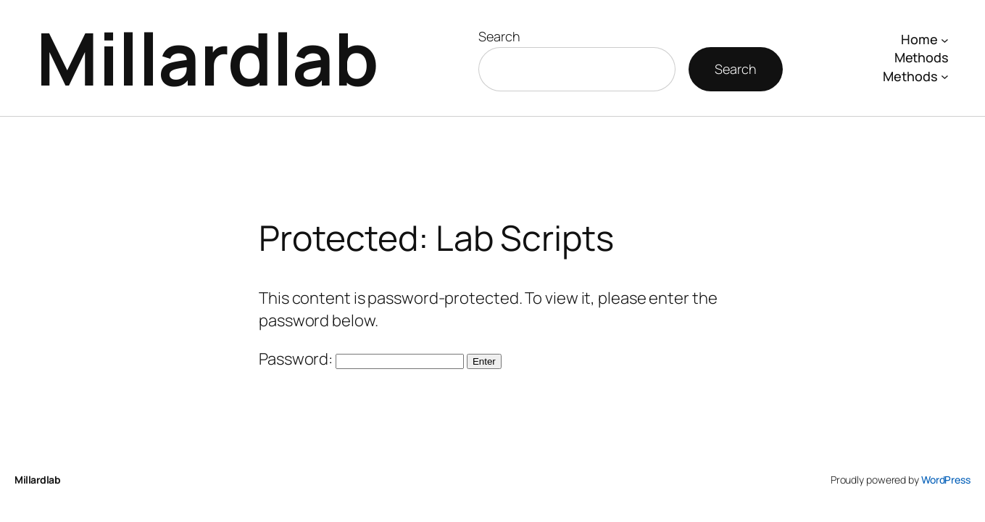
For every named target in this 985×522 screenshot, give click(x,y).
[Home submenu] (945, 40)
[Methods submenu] (945, 76)
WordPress (946, 479)
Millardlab (207, 57)
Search (499, 36)
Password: (361, 359)
